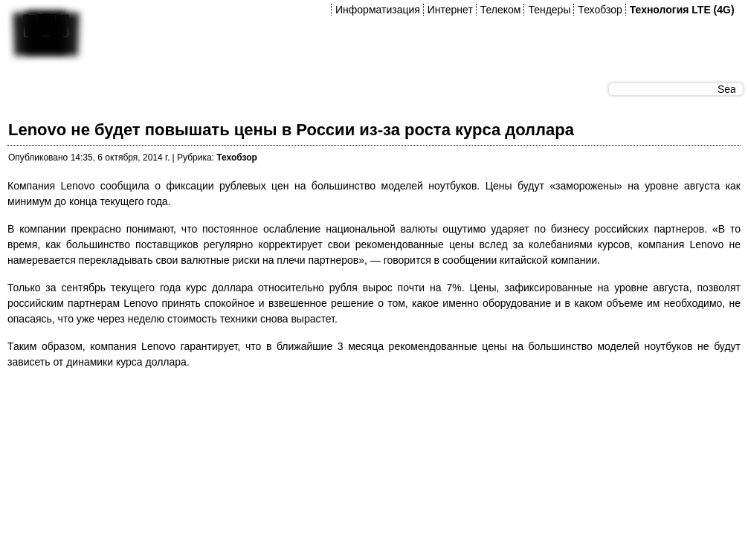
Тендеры (549, 10)
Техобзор (600, 10)
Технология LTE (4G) (682, 10)
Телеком (500, 10)
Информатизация (377, 10)
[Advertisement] (278, 415)
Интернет (450, 10)
